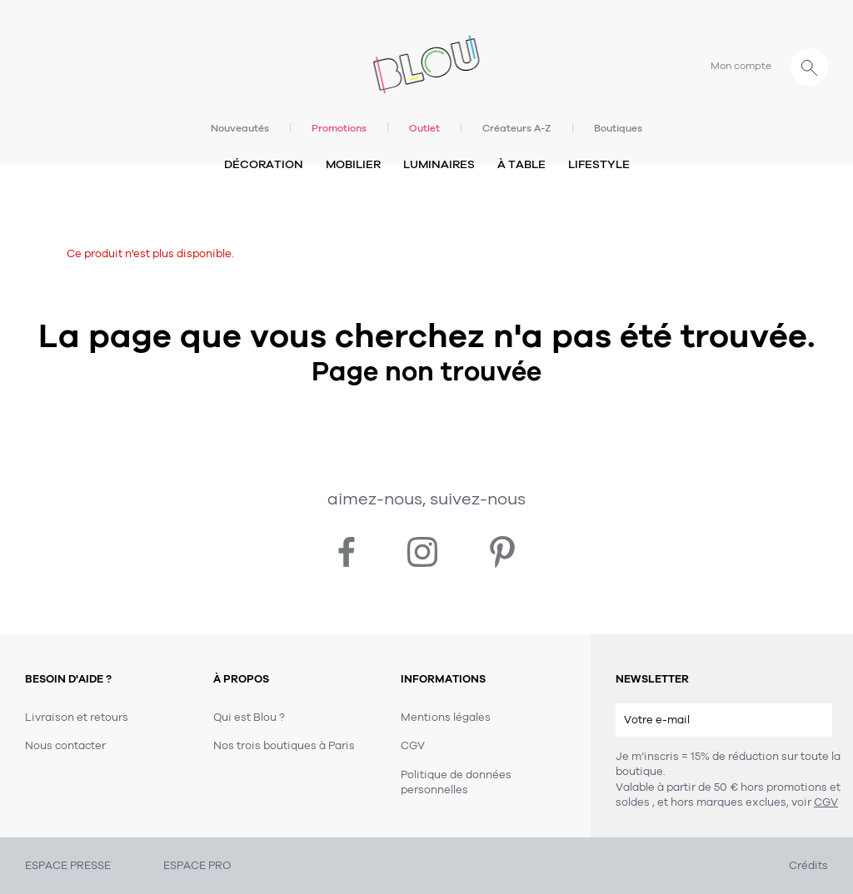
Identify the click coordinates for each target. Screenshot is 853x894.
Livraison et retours (76, 717)
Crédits (808, 865)
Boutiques (618, 128)
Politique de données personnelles (456, 782)
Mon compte (741, 65)
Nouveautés (240, 128)
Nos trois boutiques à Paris (284, 745)
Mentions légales (446, 717)
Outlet (424, 128)
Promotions (339, 128)
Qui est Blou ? (249, 717)
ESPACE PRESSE (68, 865)
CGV (826, 802)
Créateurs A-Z (516, 128)
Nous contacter (65, 745)
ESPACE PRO (197, 865)
